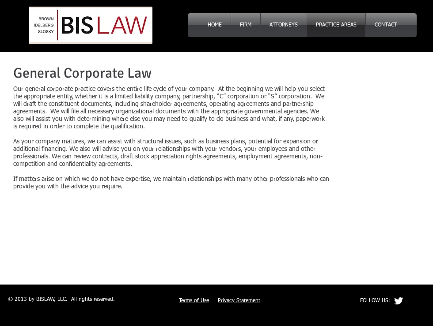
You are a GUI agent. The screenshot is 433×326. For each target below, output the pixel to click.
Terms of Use (194, 301)
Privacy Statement (239, 301)
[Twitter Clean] (398, 301)
